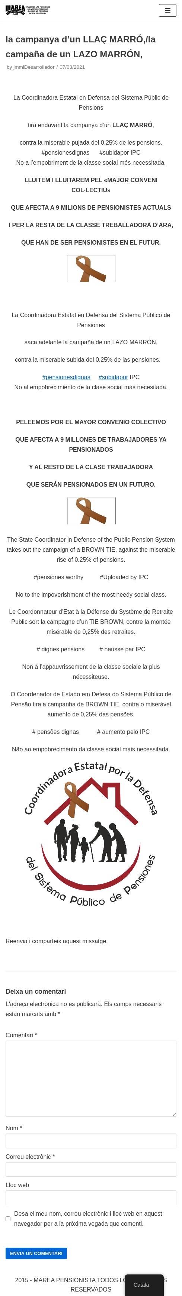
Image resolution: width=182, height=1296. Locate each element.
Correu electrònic (30, 1157)
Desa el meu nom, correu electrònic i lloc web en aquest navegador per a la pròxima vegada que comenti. (88, 1218)
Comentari (21, 1035)
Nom (14, 1128)
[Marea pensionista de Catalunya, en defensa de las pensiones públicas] (28, 10)
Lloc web (17, 1185)
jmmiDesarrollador (33, 67)
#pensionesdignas (66, 377)
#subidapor (113, 377)
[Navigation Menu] (167, 10)
